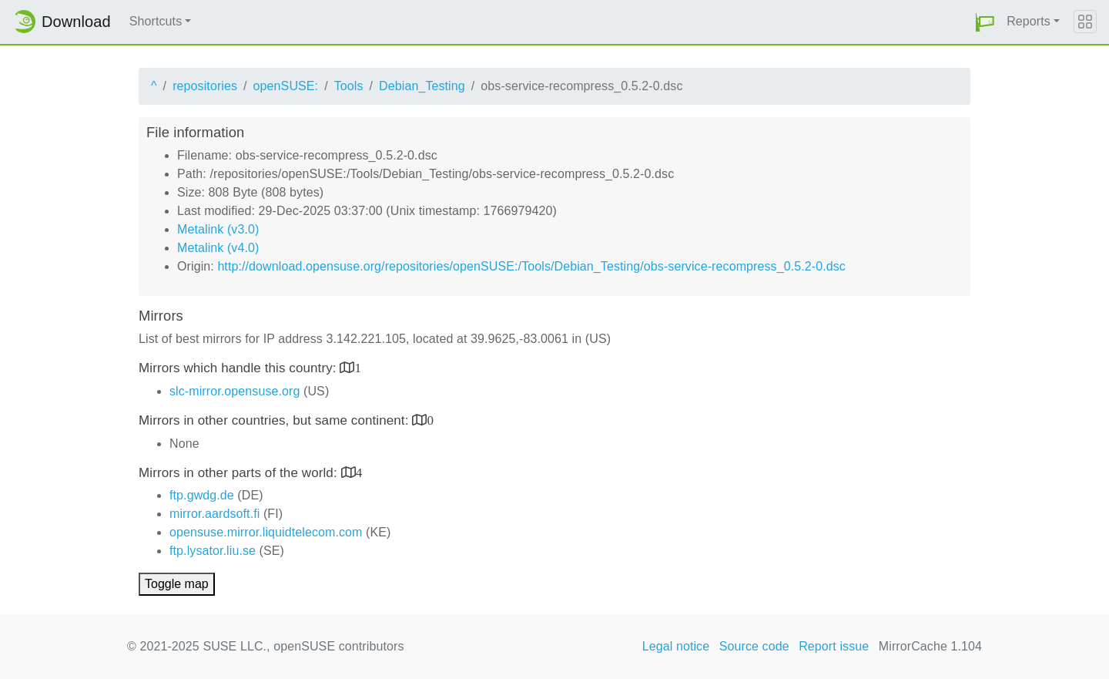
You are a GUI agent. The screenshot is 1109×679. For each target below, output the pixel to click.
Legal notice (676, 646)
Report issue (834, 646)
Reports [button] (1028, 21)
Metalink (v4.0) (218, 247)
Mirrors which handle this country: (239, 368)
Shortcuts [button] (156, 21)
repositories (205, 85)
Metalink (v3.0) (218, 229)
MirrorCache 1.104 (930, 646)
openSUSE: (286, 85)
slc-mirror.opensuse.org (234, 391)
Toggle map (177, 583)
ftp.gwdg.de (201, 495)
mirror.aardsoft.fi (214, 513)
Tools (349, 85)
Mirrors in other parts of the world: (240, 473)
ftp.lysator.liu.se (212, 550)
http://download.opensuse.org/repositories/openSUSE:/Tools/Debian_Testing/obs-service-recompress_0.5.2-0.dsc (531, 266)
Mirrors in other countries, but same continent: (275, 420)
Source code (754, 646)
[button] (985, 22)
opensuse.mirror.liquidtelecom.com (266, 532)
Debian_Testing (422, 85)
